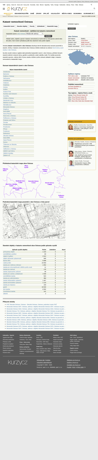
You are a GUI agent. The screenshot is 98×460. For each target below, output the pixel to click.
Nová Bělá (6, 111)
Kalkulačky (55, 13)
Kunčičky (6, 96)
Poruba (5, 122)
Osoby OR (84, 95)
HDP (44, 341)
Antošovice (6, 71)
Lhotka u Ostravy (8, 98)
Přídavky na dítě (7, 341)
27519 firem (84, 40)
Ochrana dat (41, 360)
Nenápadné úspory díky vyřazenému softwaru (83, 163)
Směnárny (22, 339)
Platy (30, 344)
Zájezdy (79, 1)
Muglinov (6, 109)
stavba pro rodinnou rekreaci (12, 265)
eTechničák (77, 341)
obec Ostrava (73, 36)
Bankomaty (27, 335)
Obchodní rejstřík (72, 1)
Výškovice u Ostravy (9, 149)
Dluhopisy (38, 339)
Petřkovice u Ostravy (9, 118)
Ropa (37, 351)
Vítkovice (6, 146)
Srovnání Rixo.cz (73, 88)
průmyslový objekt (8, 252)
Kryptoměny (39, 344)
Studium (96, 1)
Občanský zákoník (57, 346)
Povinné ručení (6, 352)
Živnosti (79, 95)
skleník (5, 293)
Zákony (68, 5)
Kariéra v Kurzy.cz (72, 362)
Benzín (45, 351)
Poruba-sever (7, 124)
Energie (57, 5)
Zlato (37, 5)
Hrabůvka (6, 85)
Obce (73, 101)
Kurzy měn (26, 5)
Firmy (74, 95)
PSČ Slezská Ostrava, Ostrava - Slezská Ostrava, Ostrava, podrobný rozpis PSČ (32, 304)
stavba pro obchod (9, 269)
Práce (72, 5)
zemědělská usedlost (9, 254)
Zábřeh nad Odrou (9, 151)
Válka (76, 5)
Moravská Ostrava (9, 107)
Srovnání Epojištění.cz (74, 86)
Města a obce (67, 13)
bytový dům (6, 260)
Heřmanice (6, 78)
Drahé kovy (39, 346)
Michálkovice (7, 105)
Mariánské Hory (8, 100)
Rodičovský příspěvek (8, 346)
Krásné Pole (7, 91)
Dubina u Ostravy (8, 76)
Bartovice (6, 74)
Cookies (47, 360)
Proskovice (6, 127)
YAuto (83, 1)
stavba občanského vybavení (12, 280)
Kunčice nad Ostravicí (10, 94)
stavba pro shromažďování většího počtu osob (17, 267)
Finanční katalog (74, 343)
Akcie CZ (13, 5)
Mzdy (47, 341)
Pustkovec (6, 131)
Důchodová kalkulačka (8, 339)
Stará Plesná (7, 140)
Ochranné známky (90, 13)
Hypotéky (47, 5)
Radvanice (6, 133)
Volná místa (27, 342)
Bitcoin (42, 5)
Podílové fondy (45, 339)
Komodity (32, 5)
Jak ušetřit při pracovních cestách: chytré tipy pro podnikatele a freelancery (83, 156)
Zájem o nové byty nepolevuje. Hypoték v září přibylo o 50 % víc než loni (84, 128)
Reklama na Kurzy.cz (73, 360)
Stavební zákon (57, 350)
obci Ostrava (21, 33)
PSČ (62, 337)
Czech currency (74, 350)
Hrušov (5, 87)
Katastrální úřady (57, 341)
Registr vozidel (73, 339)
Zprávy (8, 5)
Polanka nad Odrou (9, 120)
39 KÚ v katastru (86, 46)
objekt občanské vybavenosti (12, 258)
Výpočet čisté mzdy (7, 337)
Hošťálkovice (7, 80)
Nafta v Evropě (40, 352)
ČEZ (41, 337)
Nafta (48, 351)
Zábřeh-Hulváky (8, 153)
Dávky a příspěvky (24, 347)
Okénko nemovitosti (75, 121)
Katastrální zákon (73, 80)
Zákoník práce (56, 348)
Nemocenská (23, 349)
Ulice (76, 101)
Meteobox (87, 1)
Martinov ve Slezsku (9, 102)
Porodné (29, 349)
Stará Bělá (6, 138)
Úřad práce (22, 344)
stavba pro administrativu (11, 278)
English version (74, 348)
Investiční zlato (43, 348)
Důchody (22, 353)
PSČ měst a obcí (73, 76)
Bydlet (92, 1)
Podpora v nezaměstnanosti (27, 351)
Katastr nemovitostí (73, 78)
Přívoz (5, 129)
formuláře (58, 352)
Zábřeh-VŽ (6, 155)
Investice (38, 335)
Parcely (32, 26)
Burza (37, 337)
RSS (73, 367)
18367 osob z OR (86, 44)
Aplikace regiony (74, 74)
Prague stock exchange (76, 352)
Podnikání (56, 335)
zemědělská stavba (9, 276)
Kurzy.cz (5, 16)
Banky (21, 335)
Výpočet (12, 335)
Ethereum (49, 344)
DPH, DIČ (46, 13)
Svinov (5, 142)
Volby (71, 345)
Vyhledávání (41, 26)
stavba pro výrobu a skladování (13, 274)
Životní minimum (7, 348)
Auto (71, 337)
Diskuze (81, 5)
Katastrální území (9, 26)
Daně (32, 13)
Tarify (52, 5)
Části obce (81, 101)
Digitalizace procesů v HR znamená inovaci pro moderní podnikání (85, 145)
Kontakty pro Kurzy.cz (73, 365)
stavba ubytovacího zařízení (12, 271)
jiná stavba (6, 289)
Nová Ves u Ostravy (9, 116)
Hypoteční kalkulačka (8, 350)
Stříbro (49, 348)
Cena (74, 337)
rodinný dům (7, 263)
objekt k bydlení (8, 256)
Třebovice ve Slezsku (10, 144)
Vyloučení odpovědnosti (44, 362)
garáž (5, 287)
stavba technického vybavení (12, 282)
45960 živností (85, 42)
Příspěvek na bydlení (8, 344)
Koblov (5, 89)
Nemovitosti (10, 16)
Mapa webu (76, 345)
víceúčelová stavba (9, 291)
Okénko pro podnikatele (76, 138)
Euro (27, 339)
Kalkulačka (62, 5)
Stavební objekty (22, 26)
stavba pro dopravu (9, 285)
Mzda (27, 344)
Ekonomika (78, 13)
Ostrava (16, 16)
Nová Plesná (7, 113)
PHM (41, 351)
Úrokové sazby (23, 337)
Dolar (30, 339)
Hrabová (6, 83)
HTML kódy (79, 367)
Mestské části (89, 101)
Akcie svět (20, 5)
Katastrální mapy (52, 26)
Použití (69, 367)
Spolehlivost (80, 337)
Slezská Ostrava (8, 135)
